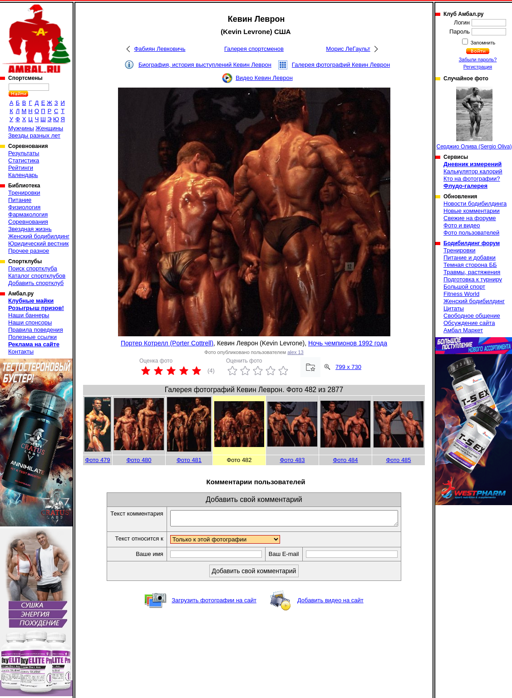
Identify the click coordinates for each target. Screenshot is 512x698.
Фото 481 (189, 460)
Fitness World (461, 293)
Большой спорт (464, 286)
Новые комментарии (471, 210)
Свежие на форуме (469, 218)
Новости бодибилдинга (475, 203)
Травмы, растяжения (471, 272)
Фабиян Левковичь (159, 48)
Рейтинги (20, 167)
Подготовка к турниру (472, 279)
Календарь (23, 175)
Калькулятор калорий (472, 171)
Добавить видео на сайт (330, 603)
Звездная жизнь (30, 229)
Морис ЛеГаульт (348, 48)
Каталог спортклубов (36, 275)
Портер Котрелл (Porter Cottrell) (167, 343)
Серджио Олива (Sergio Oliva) (474, 118)
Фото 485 (398, 460)
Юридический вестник (38, 243)
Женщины (49, 128)
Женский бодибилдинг (38, 236)
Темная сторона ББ (470, 264)
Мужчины (21, 128)
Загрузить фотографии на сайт (214, 603)
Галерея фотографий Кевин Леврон (341, 64)
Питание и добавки (469, 257)
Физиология (24, 207)
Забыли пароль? (478, 59)
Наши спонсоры (30, 322)
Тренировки (24, 192)
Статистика (23, 160)
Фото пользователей (471, 232)
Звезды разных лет (34, 135)
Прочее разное (28, 250)
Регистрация (477, 66)
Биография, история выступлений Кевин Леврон (204, 64)
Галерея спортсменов (254, 48)
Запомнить (482, 42)
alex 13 (295, 352)
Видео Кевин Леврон (264, 77)
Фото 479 (97, 460)
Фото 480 (138, 460)
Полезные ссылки (32, 337)
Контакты (21, 351)
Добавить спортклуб (36, 283)
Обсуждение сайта (469, 323)
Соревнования (28, 221)
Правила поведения (35, 329)
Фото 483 (292, 460)
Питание (19, 200)
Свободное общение (471, 315)
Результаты (23, 153)
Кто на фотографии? (471, 178)
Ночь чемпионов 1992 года (347, 343)
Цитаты (453, 308)
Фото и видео (461, 225)
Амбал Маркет (463, 330)
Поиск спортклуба (32, 268)
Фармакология (28, 214)
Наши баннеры (28, 315)
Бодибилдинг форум (471, 243)
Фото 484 (345, 460)
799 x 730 (348, 367)
